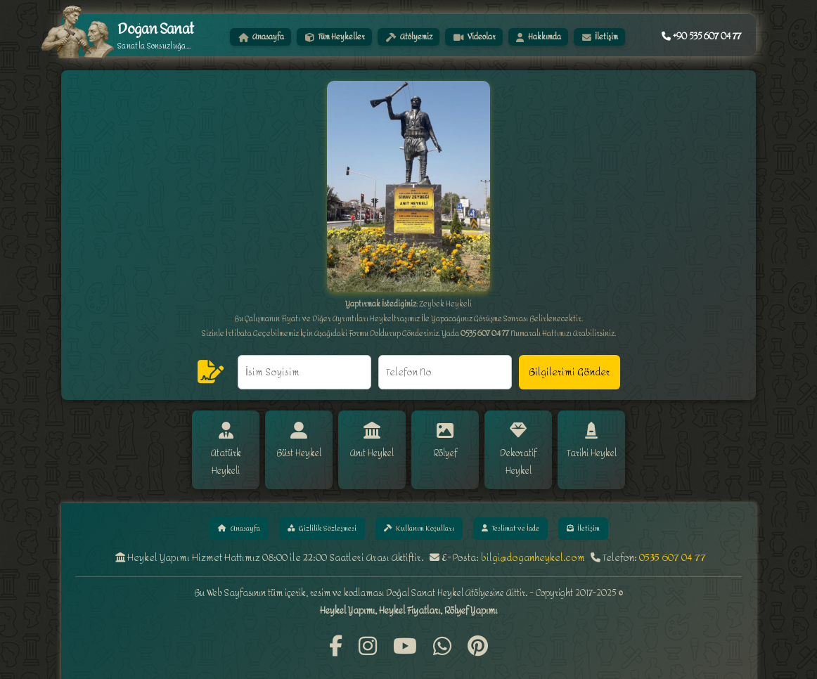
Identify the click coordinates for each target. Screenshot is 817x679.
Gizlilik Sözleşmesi (318, 511)
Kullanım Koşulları (417, 511)
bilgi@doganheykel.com (533, 540)
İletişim (600, 37)
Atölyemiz (409, 37)
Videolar (474, 37)
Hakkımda (539, 37)
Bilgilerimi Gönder (569, 372)
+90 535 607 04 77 (701, 36)
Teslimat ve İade (511, 511)
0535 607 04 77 (672, 540)
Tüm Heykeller (335, 37)
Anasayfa (261, 37)
